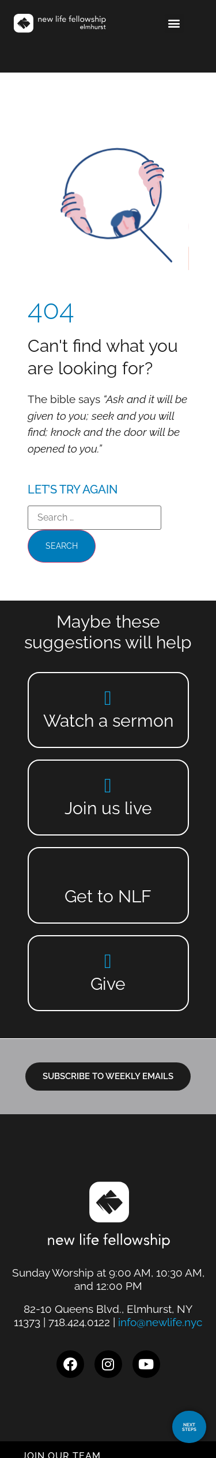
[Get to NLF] (108, 873)
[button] (174, 23)
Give (108, 984)
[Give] (108, 961)
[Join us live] (108, 785)
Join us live (108, 808)
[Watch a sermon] (108, 698)
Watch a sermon (108, 721)
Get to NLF (108, 896)
